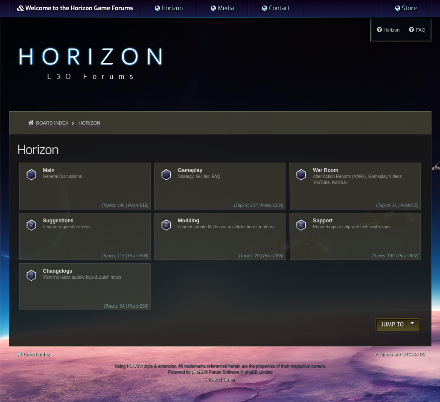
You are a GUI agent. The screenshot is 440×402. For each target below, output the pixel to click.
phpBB (198, 372)
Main (49, 170)
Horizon (37, 149)
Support (322, 221)
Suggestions (58, 221)
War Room (325, 170)
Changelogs (58, 271)
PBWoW (134, 366)
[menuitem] (168, 8)
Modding (188, 221)
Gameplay (190, 170)
